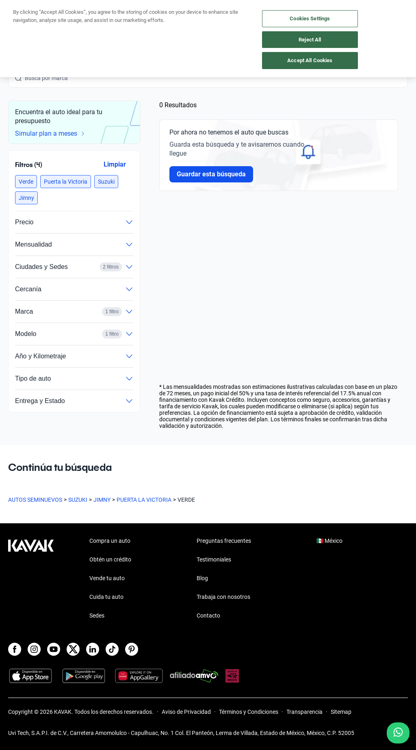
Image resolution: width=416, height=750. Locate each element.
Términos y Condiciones (248, 712)
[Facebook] (14, 649)
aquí (271, 6)
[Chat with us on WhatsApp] (398, 733)
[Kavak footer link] (31, 579)
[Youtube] (53, 649)
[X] (73, 649)
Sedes (96, 615)
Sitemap (341, 712)
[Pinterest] (131, 649)
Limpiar (115, 164)
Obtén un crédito (110, 559)
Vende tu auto (107, 578)
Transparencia (304, 712)
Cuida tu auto (106, 597)
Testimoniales (214, 559)
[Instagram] (34, 649)
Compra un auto (109, 541)
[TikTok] (112, 649)
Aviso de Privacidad (186, 712)
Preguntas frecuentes (224, 541)
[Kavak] (19, 24)
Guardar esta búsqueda (211, 174)
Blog (202, 578)
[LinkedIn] (92, 649)
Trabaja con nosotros (223, 597)
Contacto (208, 615)
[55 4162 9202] (369, 24)
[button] (26, 181)
